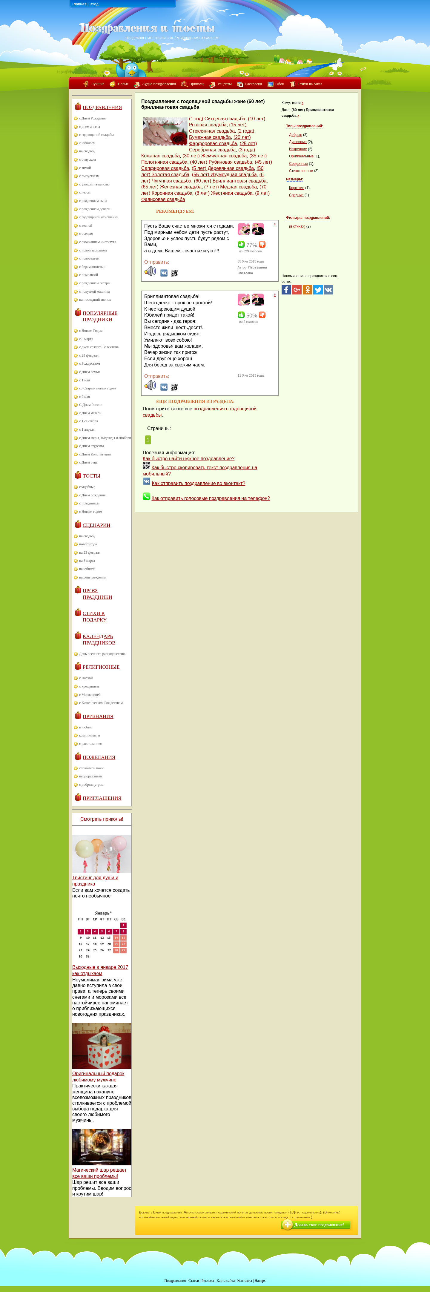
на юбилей (87, 569)
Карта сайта (225, 1281)
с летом (84, 192)
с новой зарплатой (93, 250)
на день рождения (92, 577)
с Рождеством (89, 363)
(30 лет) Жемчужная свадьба (214, 155)
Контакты (244, 1281)
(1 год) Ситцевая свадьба (217, 118)
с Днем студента (91, 446)
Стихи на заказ (310, 84)
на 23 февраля (89, 552)
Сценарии (96, 525)
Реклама (208, 1281)
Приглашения (102, 798)
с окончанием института (97, 242)
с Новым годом (90, 512)
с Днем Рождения (92, 118)
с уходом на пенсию (94, 184)
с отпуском (87, 159)
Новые (123, 84)
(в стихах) (297, 226)
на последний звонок (95, 299)
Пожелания (99, 757)
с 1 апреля (87, 429)
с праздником (89, 503)
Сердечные (298, 164)
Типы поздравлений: (304, 126)
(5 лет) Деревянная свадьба (223, 168)
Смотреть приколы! (101, 819)
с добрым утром (91, 784)
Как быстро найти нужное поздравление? (189, 458)
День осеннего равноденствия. (102, 654)
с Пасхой (86, 678)
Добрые (295, 135)
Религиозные (101, 667)
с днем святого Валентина (99, 347)
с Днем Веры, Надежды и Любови (105, 438)
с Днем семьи (89, 372)
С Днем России (90, 405)
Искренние (298, 149)
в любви (85, 727)
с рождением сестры (94, 283)
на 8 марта (87, 560)
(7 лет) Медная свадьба (230, 186)
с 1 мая (84, 380)
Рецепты (225, 84)
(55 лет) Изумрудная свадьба (224, 174)
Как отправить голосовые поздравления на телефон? (210, 498)
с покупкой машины (94, 291)
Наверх (260, 1281)
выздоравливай (90, 776)
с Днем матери (90, 413)
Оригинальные (301, 156)
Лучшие (97, 84)
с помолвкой (88, 275)
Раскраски (253, 84)
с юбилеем (87, 143)
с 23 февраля (89, 355)
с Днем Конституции (95, 454)
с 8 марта (86, 339)
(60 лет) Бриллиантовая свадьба (230, 180)
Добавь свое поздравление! (319, 1225)
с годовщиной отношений (98, 217)
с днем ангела (89, 127)
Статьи (193, 1281)
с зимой (85, 168)
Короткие (296, 188)
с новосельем (89, 258)
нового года (88, 544)
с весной (85, 225)
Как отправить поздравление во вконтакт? (198, 483)
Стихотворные (301, 171)
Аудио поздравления (159, 84)
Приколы (196, 84)
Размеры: (294, 179)
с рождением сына (93, 201)
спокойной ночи (91, 768)
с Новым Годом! (91, 331)
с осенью (86, 233)
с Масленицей (90, 695)
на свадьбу (87, 151)
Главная (79, 4)
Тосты (91, 476)
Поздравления (102, 107)
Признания (98, 716)
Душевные (298, 142)
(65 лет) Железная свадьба (171, 186)
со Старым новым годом (97, 388)
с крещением (89, 686)
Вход (94, 4)
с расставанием (90, 744)
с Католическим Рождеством (101, 703)
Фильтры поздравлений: (308, 218)
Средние (296, 195)
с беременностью (92, 267)
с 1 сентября (88, 421)
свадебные (87, 487)
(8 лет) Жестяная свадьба (223, 193)
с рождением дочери (94, 209)
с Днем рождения (92, 495)
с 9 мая (84, 397)
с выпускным (89, 176)
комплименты (89, 735)
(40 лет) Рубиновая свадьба (221, 162)
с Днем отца (88, 462)
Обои (279, 84)
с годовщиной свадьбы (96, 135)
